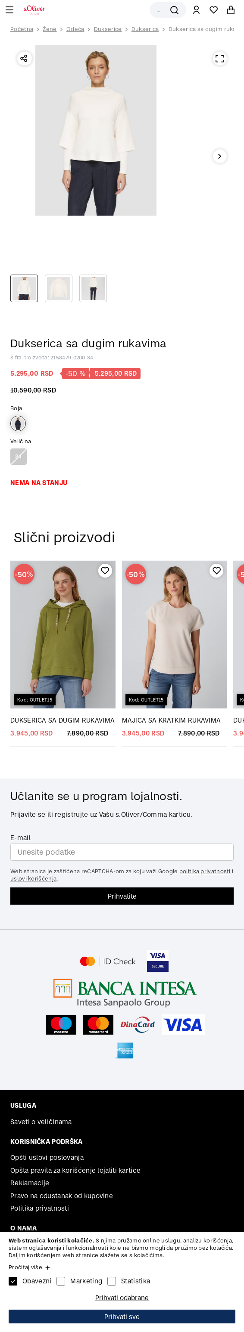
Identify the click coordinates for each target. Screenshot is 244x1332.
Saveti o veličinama (41, 1122)
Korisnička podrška (46, 1141)
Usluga (23, 1105)
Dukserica (145, 29)
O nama (23, 1228)
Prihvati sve (122, 1317)
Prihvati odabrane (122, 1298)
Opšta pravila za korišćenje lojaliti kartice (75, 1170)
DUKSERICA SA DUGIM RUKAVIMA (62, 720)
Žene (49, 29)
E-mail (20, 838)
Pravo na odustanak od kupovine (61, 1196)
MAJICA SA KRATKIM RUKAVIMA (171, 720)
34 (18, 456)
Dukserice (108, 29)
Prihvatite (122, 896)
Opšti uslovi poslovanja (47, 1157)
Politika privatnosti (39, 1208)
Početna (21, 29)
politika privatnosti (205, 871)
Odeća (75, 29)
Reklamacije (29, 1183)
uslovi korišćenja (33, 878)
